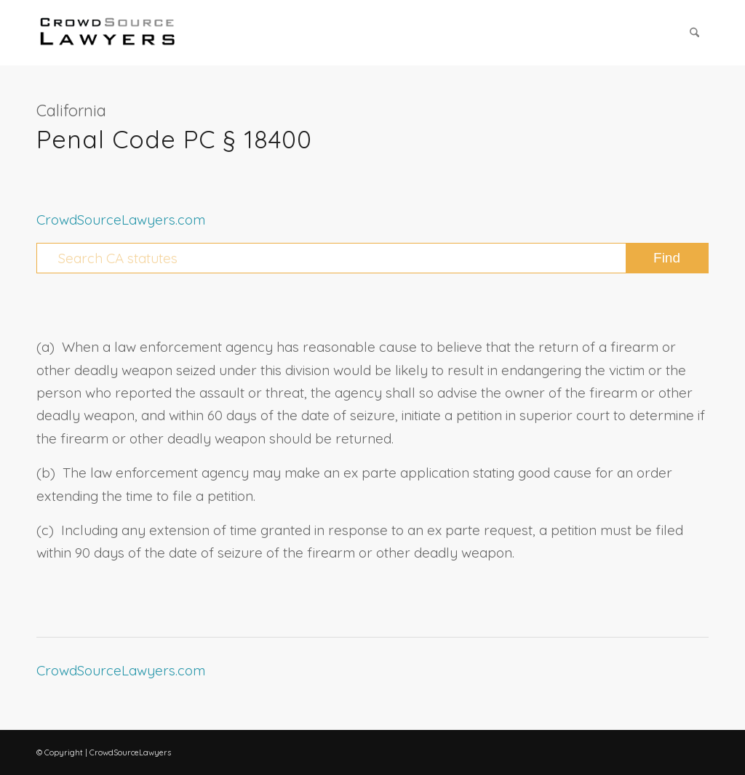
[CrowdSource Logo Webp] (107, 32)
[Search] (694, 32)
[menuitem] (694, 32)
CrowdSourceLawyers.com (120, 219)
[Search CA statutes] (372, 258)
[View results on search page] (667, 258)
